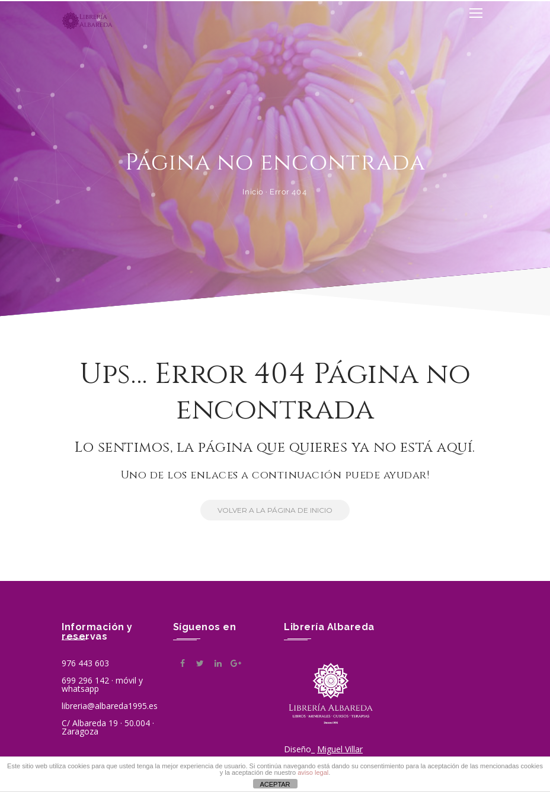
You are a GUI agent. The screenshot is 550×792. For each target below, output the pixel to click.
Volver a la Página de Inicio (266, 510)
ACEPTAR (275, 784)
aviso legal (313, 772)
